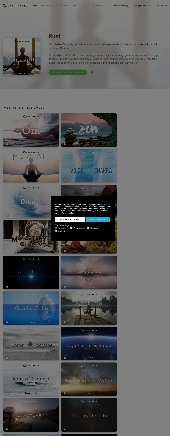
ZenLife (37, 396)
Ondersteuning (9, 392)
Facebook (148, 391)
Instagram (165, 391)
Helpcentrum (72, 5)
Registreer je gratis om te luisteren (68, 72)
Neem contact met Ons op (75, 392)
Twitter (157, 391)
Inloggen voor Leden (143, 5)
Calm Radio (16, 5)
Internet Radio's (9, 401)
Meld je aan (100, 5)
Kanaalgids (69, 401)
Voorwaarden (8, 405)
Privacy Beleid (39, 405)
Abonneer (38, 392)
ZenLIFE (61, 5)
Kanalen (37, 5)
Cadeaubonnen (9, 396)
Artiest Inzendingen (42, 401)
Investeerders (70, 405)
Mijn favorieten (49, 5)
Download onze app (120, 5)
